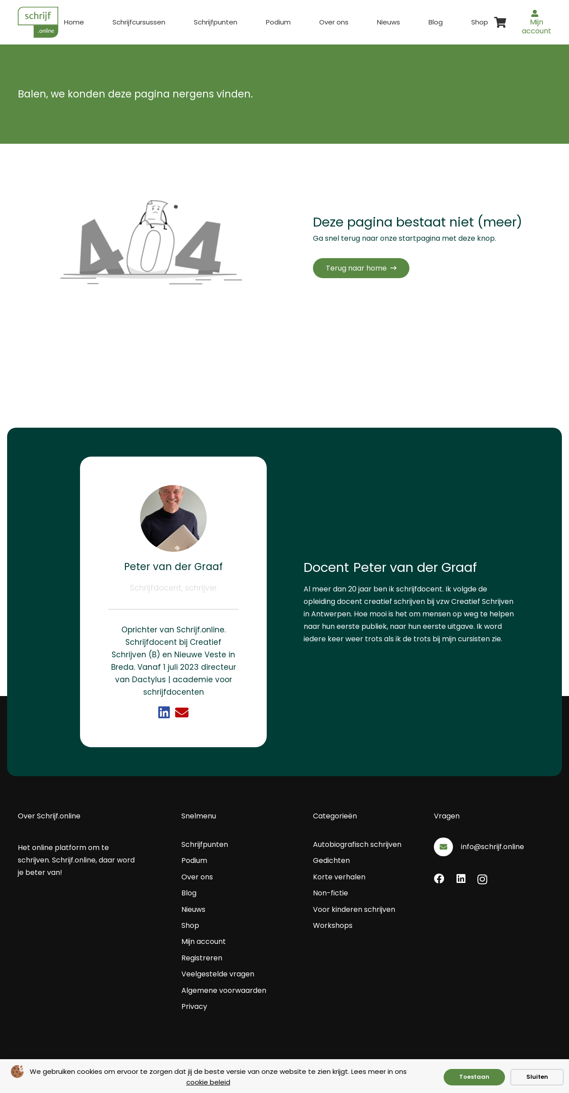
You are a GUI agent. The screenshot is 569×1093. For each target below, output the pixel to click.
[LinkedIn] (461, 879)
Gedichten (331, 860)
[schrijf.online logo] (38, 22)
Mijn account (203, 941)
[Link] (164, 712)
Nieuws (193, 909)
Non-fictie (330, 893)
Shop (190, 925)
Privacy (194, 1006)
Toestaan (474, 1077)
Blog (188, 893)
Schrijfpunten (204, 844)
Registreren (201, 958)
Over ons (197, 877)
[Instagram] (482, 879)
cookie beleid (208, 1082)
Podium (194, 860)
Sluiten (537, 1077)
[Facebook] (439, 879)
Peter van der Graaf (173, 566)
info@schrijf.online (492, 847)
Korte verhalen (339, 877)
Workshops (333, 925)
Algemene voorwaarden (223, 990)
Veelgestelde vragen (217, 974)
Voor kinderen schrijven (354, 909)
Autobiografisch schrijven (357, 844)
